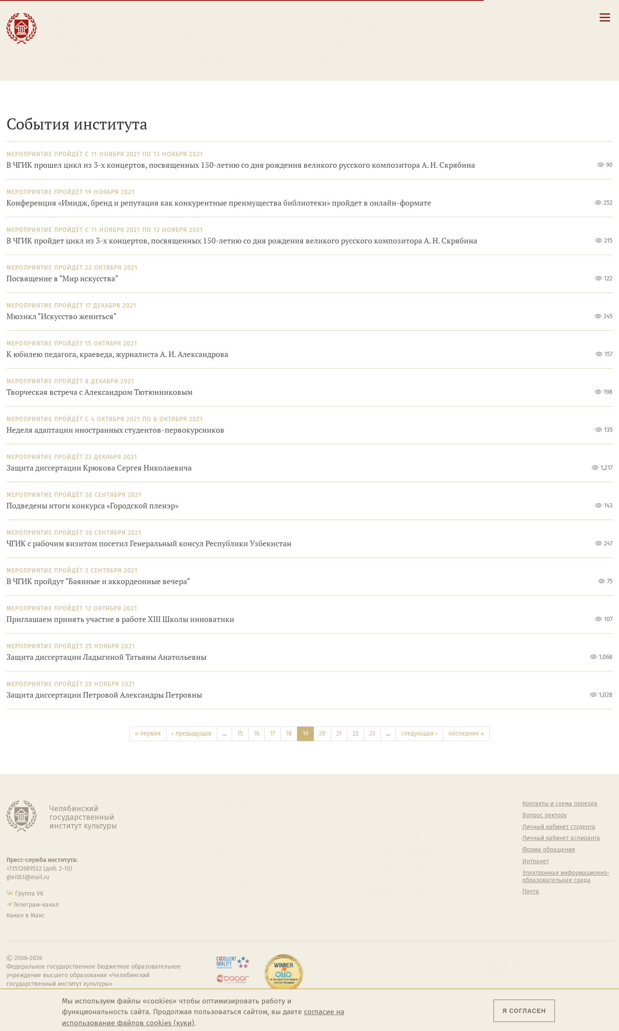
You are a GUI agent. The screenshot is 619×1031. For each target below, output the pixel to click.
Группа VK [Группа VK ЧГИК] (29, 893)
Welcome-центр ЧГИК (398, 815)
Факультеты (229, 838)
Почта (530, 891)
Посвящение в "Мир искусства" (62, 278)
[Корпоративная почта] (514, 17)
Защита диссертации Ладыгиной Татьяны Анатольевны (106, 657)
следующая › (419, 733)
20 (322, 733)
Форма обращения (548, 849)
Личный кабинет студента (352, 40)
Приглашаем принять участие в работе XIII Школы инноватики (120, 619)
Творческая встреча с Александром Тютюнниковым (99, 392)
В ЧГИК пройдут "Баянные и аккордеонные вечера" (98, 581)
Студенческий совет (396, 868)
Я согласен (524, 1010)
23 (372, 733)
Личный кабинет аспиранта (355, 49)
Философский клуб (394, 838)
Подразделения (235, 827)
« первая (148, 733)
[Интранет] (528, 17)
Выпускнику (184, 34)
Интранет (535, 861)
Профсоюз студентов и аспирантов (400, 853)
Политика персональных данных (402, 895)
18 (289, 733)
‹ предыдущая (191, 733)
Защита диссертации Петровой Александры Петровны (104, 695)
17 (272, 733)
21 (339, 733)
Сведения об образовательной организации (379, 16)
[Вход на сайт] (543, 17)
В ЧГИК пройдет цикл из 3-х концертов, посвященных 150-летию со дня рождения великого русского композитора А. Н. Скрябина (241, 241)
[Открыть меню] (605, 22)
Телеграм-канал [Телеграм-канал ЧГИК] (36, 904)
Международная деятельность (89, 56)
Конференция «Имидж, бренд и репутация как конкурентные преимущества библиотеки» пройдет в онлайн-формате (218, 203)
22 (355, 733)
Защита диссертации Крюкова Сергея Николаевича (99, 468)
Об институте (231, 803)
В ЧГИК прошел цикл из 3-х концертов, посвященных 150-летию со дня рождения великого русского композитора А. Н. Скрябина (240, 165)
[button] (485, 17)
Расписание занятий (345, 32)
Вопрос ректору (544, 815)
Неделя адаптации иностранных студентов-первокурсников (115, 430)
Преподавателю (191, 43)
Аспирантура (231, 861)
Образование (82, 25)
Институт (76, 16)
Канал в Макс (25, 915)
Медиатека (228, 873)
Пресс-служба (232, 884)
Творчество (81, 43)
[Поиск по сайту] (500, 17)
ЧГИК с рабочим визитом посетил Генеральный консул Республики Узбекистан (148, 543)
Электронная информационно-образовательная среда (384, 60)
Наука (69, 34)
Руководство (230, 815)
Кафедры (226, 849)
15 (240, 733)
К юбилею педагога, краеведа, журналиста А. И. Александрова (117, 354)
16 (256, 733)
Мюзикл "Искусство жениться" (61, 316)
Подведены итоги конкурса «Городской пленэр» (92, 506)
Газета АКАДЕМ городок (401, 880)
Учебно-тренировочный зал (407, 827)
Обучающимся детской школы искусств (205, 56)
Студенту (178, 25)
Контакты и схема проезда (353, 24)
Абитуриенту (185, 16)
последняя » (466, 733)
